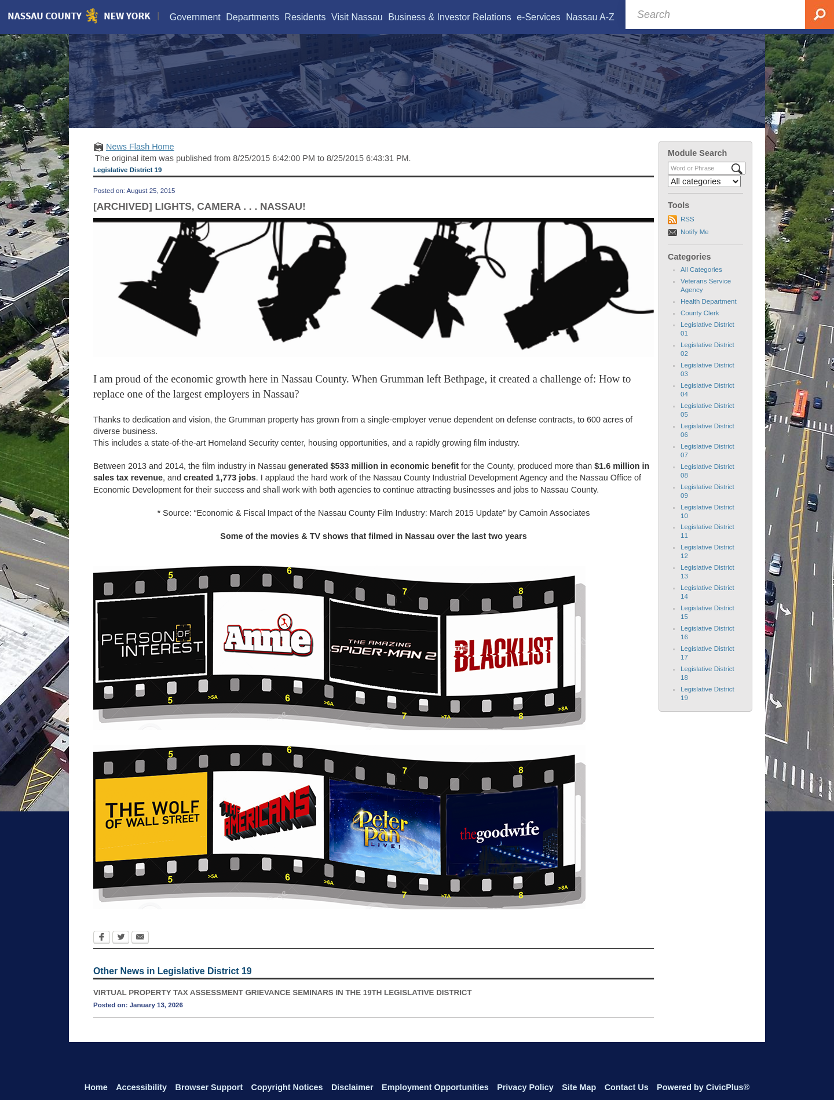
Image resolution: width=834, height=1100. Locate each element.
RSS (687, 233)
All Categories (701, 284)
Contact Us (627, 1087)
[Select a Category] (704, 196)
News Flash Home (140, 161)
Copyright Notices (287, 1087)
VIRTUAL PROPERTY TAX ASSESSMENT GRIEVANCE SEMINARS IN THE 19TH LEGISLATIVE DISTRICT (282, 1007)
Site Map (579, 1087)
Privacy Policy (525, 1087)
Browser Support (209, 1087)
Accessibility (141, 1087)
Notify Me (695, 246)
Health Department (709, 315)
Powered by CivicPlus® (703, 1087)
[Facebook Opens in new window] (101, 952)
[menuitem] (194, 17)
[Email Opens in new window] (140, 952)
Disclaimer (352, 1087)
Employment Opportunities (435, 1087)
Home (96, 1087)
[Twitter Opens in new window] (120, 952)
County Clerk (700, 327)
